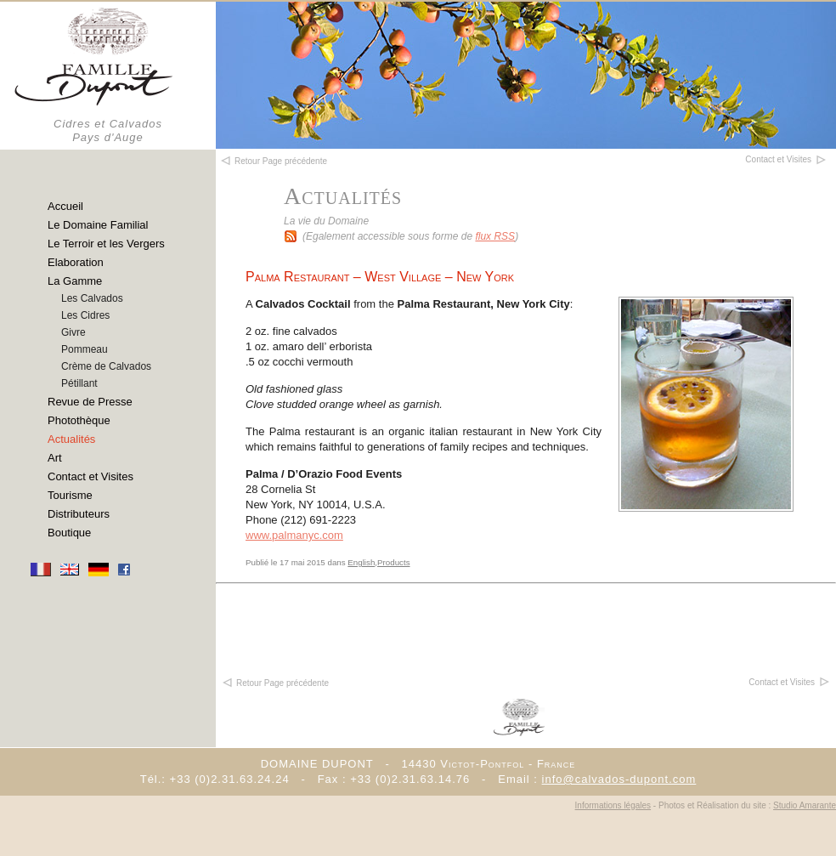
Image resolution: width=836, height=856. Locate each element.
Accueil (65, 206)
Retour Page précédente (275, 683)
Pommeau (84, 349)
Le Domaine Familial (98, 224)
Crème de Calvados (106, 366)
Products (393, 562)
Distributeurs (79, 513)
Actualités (71, 439)
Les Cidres (85, 315)
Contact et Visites (90, 476)
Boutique (69, 532)
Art (55, 457)
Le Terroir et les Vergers (106, 243)
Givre (73, 332)
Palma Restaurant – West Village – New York (380, 276)
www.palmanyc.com (294, 535)
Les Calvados (92, 298)
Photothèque (79, 420)
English (361, 562)
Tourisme (70, 495)
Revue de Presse (90, 401)
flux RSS (495, 236)
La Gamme (75, 281)
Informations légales (613, 805)
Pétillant (79, 383)
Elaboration (76, 262)
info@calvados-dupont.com (619, 779)
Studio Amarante (804, 805)
